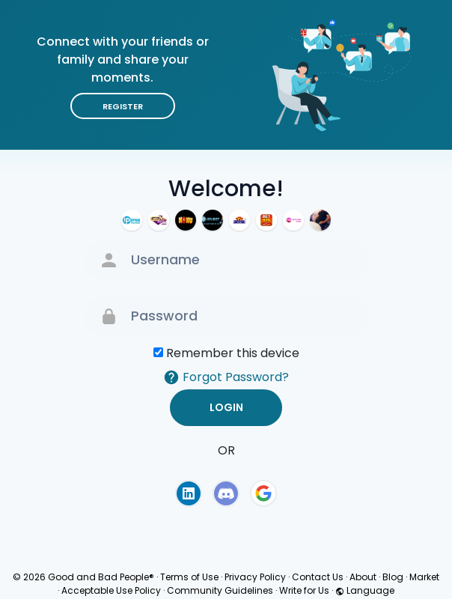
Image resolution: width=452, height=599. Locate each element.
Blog (392, 577)
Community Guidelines (220, 590)
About (362, 577)
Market (424, 577)
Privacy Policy (255, 577)
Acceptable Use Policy (111, 590)
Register (123, 106)
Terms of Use (189, 577)
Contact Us (317, 577)
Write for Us (304, 590)
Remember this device (232, 353)
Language (364, 590)
